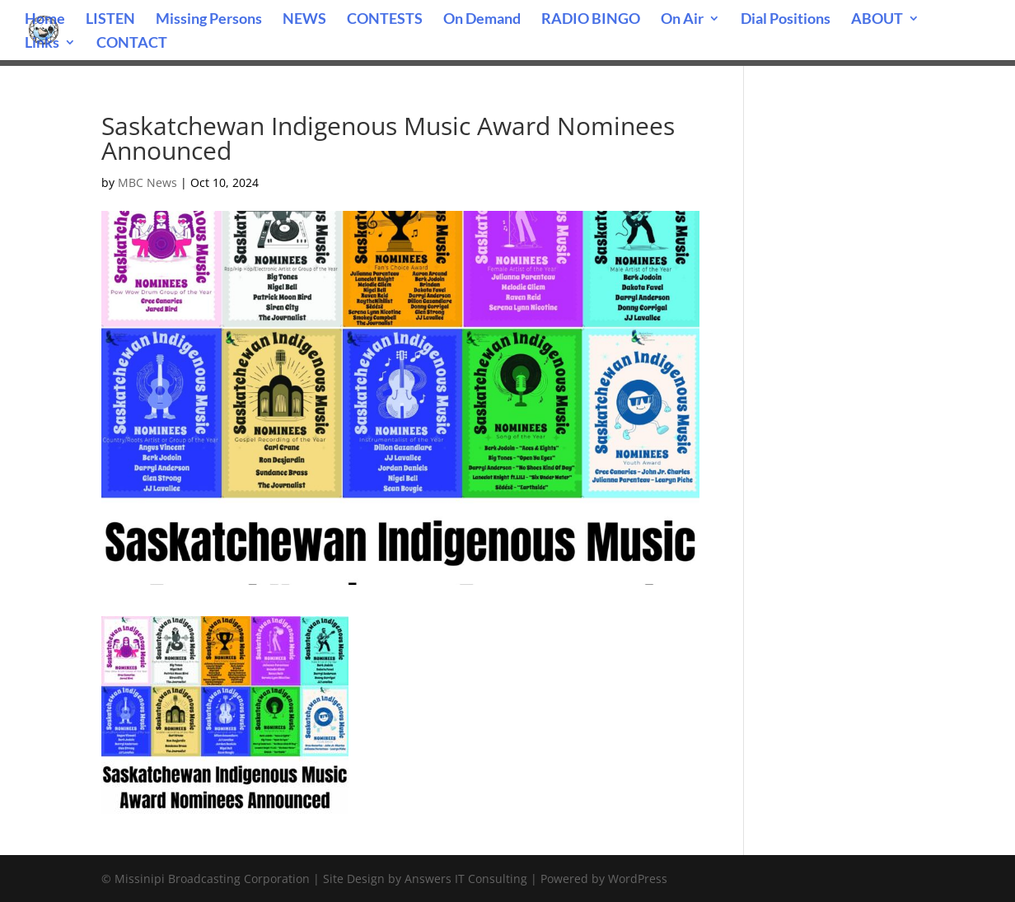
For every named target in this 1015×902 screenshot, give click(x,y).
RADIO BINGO (590, 19)
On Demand (482, 19)
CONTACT (131, 43)
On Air (682, 19)
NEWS (304, 19)
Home (45, 19)
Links (42, 43)
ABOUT (877, 19)
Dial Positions (785, 19)
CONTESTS (385, 19)
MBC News (147, 182)
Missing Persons (209, 19)
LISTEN (110, 19)
